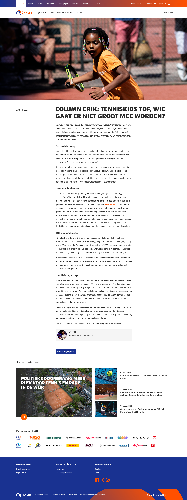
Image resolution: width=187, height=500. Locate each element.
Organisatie (21, 473)
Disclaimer (73, 495)
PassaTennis (137, 4)
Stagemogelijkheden (64, 473)
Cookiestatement (58, 495)
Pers (97, 473)
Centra (75, 4)
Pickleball (50, 4)
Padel (39, 4)
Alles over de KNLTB (60, 12)
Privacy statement (41, 495)
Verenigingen (63, 4)
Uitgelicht (40, 12)
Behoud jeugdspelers (65, 351)
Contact (149, 4)
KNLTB (21, 4)
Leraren (85, 4)
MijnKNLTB (162, 4)
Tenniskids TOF (112, 204)
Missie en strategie (23, 469)
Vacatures (60, 469)
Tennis (30, 4)
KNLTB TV (96, 4)
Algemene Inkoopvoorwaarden (92, 495)
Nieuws (79, 12)
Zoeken (167, 12)
